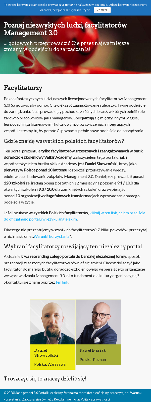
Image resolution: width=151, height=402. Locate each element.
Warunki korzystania (51, 236)
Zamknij (102, 10)
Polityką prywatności (95, 399)
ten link (62, 282)
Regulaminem (64, 399)
